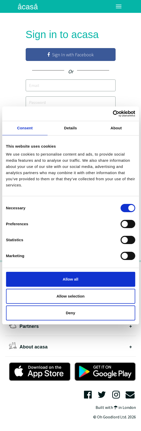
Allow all (70, 279)
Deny (70, 313)
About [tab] (116, 128)
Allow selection (70, 296)
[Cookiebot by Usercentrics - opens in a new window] (112, 113)
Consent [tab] (25, 128)
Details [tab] (70, 128)
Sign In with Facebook (70, 55)
